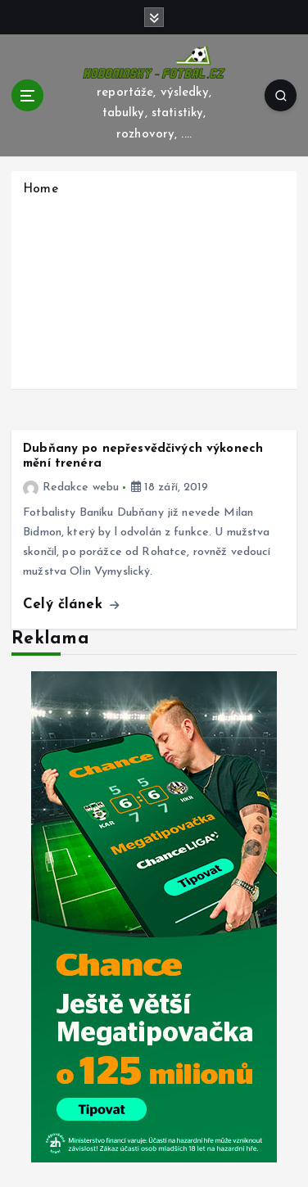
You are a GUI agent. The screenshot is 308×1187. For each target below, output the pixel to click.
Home (40, 189)
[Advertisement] (154, 290)
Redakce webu (71, 487)
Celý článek (71, 605)
